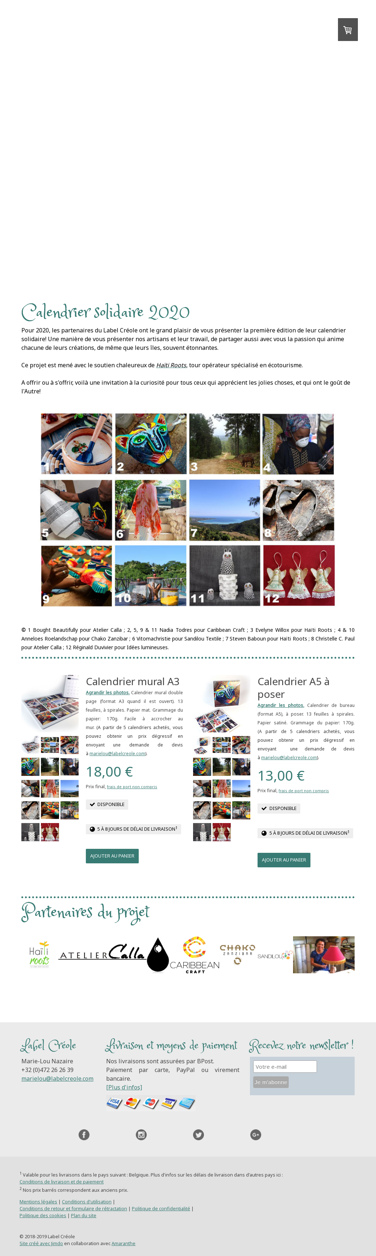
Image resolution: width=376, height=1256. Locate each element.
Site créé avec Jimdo (41, 1243)
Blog (303, 231)
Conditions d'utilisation (87, 1201)
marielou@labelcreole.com (117, 753)
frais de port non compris (132, 786)
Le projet (167, 231)
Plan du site (83, 1215)
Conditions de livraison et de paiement (62, 1181)
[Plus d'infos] (124, 1087)
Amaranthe (123, 1243)
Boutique (215, 231)
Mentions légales (38, 1201)
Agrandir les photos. (108, 693)
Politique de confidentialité (161, 1208)
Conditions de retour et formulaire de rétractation (73, 1208)
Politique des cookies (43, 1215)
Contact (121, 231)
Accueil (78, 231)
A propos (263, 231)
